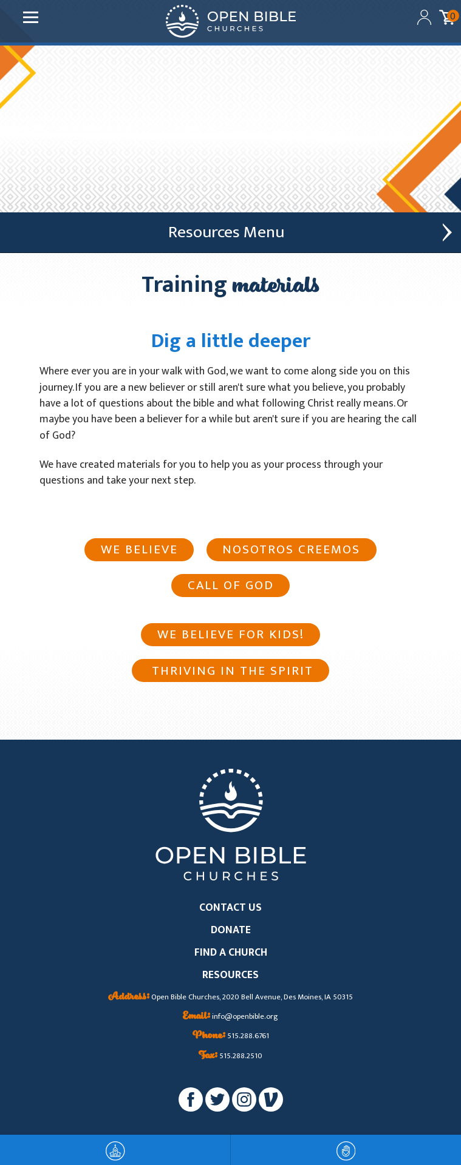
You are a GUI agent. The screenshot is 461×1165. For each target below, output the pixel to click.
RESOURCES (230, 975)
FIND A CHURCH (230, 953)
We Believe (139, 549)
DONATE (231, 930)
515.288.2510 (230, 1056)
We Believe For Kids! (230, 634)
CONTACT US (230, 908)
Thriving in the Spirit (230, 670)
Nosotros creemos (291, 549)
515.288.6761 (231, 1036)
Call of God (231, 585)
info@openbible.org (230, 1017)
